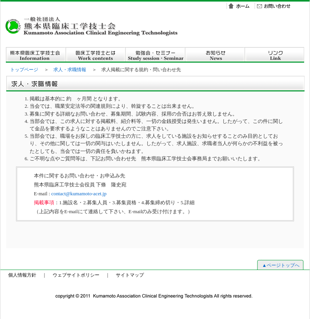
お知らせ (214, 55)
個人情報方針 (22, 275)
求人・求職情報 (69, 69)
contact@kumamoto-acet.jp (78, 193)
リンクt (274, 55)
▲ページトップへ (280, 265)
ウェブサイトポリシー (76, 275)
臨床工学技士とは (95, 55)
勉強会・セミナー (155, 55)
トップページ (24, 69)
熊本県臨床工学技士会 (36, 55)
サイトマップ (130, 275)
